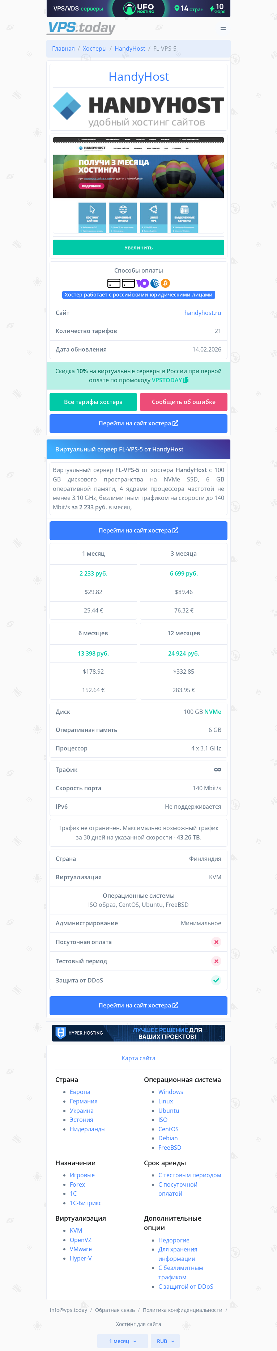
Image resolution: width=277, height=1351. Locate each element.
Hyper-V (81, 1258)
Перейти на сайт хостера (138, 530)
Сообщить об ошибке (184, 402)
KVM (76, 1230)
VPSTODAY (170, 380)
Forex (77, 1184)
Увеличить (138, 247)
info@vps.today (68, 1309)
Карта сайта (138, 1058)
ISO (162, 1120)
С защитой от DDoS (185, 1287)
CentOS (168, 1129)
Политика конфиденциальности (182, 1309)
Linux (165, 1101)
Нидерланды (88, 1129)
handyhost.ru (202, 313)
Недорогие (173, 1240)
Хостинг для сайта (138, 1324)
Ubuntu (168, 1111)
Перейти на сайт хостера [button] (138, 423)
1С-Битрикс (86, 1203)
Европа (80, 1092)
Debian (168, 1138)
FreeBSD (170, 1148)
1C (73, 1194)
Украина (82, 1111)
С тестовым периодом (189, 1175)
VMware (81, 1249)
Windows (170, 1092)
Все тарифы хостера (93, 402)
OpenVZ (80, 1240)
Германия (84, 1101)
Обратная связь (115, 1309)
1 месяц (120, 1341)
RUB (163, 1341)
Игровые (82, 1175)
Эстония (81, 1120)
